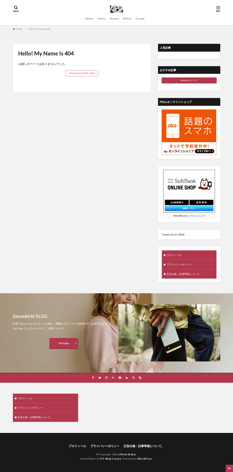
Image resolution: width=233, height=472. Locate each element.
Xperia (89, 18)
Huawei (114, 18)
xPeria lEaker (127, 454)
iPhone (127, 18)
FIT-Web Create (110, 458)
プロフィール (174, 255)
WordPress (145, 458)
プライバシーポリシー (179, 264)
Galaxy (101, 18)
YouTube (63, 343)
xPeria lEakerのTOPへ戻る (82, 73)
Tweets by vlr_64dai (173, 234)
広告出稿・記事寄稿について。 (184, 273)
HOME (19, 29)
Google (140, 18)
